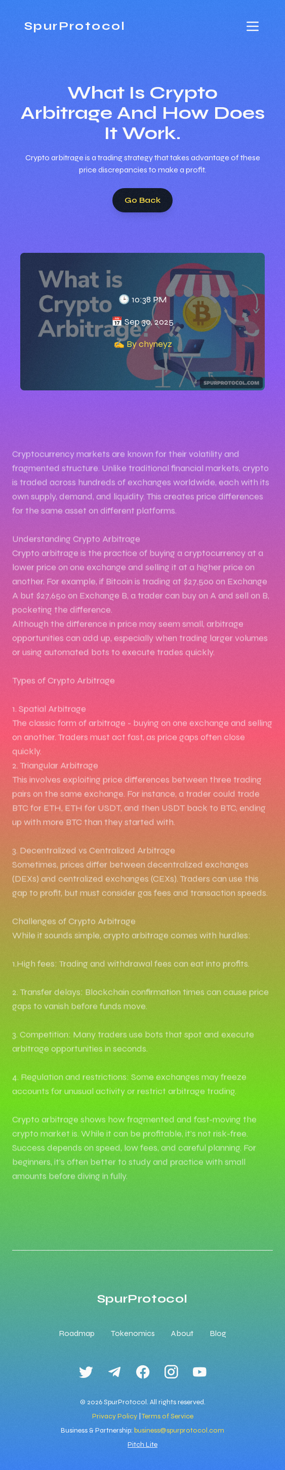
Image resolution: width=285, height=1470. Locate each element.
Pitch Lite (142, 1444)
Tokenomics (133, 1333)
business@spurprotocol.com (179, 1430)
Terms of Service (167, 1416)
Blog (218, 1333)
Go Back (142, 200)
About (182, 1333)
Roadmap (77, 1333)
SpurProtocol (75, 26)
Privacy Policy (114, 1416)
